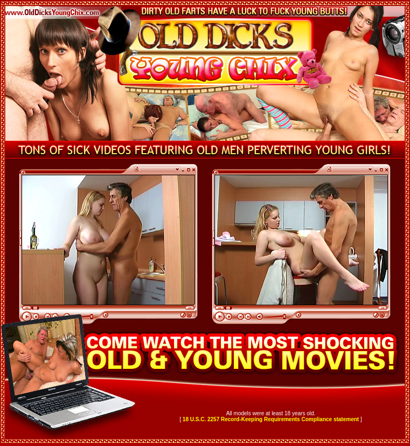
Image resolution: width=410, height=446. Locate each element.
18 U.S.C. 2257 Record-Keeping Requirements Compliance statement (271, 419)
